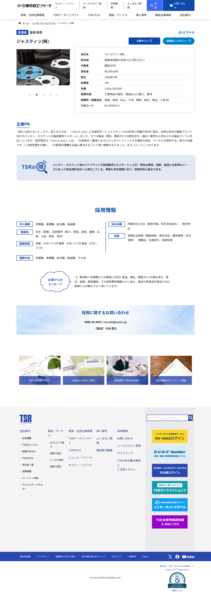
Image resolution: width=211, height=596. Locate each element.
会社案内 (185, 15)
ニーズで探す (57, 460)
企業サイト (144, 40)
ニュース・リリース (80, 457)
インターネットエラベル (44, 23)
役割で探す (56, 466)
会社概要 (26, 438)
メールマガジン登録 (129, 445)
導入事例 (141, 15)
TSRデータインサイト (66, 15)
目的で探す (56, 453)
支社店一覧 (28, 464)
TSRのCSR (27, 458)
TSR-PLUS (94, 15)
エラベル (187, 32)
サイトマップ (125, 453)
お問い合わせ (125, 438)
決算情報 (26, 471)
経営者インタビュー (178, 40)
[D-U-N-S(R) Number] (170, 453)
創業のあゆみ (29, 451)
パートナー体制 (30, 478)
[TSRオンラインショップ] (170, 487)
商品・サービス (118, 15)
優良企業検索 (163, 15)
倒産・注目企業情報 (33, 15)
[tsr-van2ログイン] (170, 436)
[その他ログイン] (170, 470)
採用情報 (122, 431)
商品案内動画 (104, 450)
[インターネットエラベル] (170, 504)
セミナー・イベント (80, 465)
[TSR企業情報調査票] (170, 522)
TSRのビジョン (30, 444)
